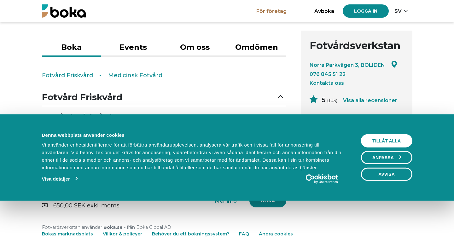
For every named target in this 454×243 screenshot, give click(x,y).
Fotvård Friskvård (67, 75)
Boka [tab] (71, 47)
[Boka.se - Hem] (64, 11)
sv (398, 11)
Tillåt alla (386, 177)
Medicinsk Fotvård (135, 75)
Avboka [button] (324, 11)
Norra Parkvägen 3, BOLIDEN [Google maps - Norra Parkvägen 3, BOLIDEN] (354, 65)
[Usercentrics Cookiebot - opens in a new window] (322, 215)
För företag (271, 11)
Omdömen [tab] (256, 47)
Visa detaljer (56, 215)
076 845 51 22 (328, 74)
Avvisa (386, 210)
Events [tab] (133, 47)
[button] (164, 97)
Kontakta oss (327, 83)
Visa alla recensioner (370, 100)
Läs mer (322, 133)
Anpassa (386, 194)
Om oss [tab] (195, 47)
